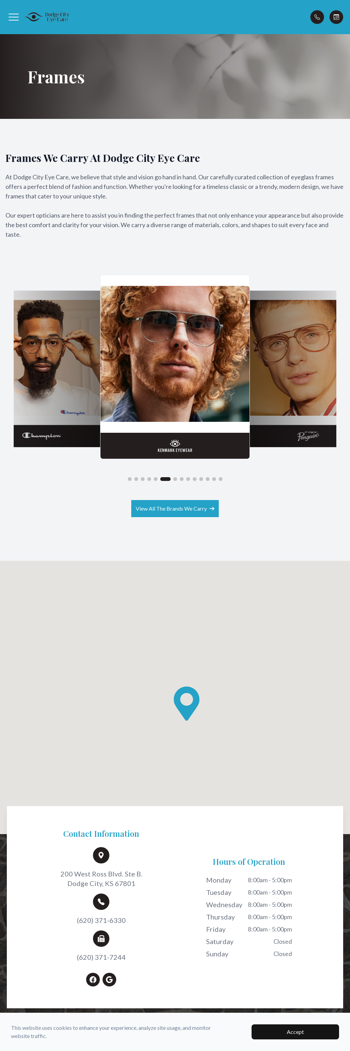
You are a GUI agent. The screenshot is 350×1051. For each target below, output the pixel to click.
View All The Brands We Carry (175, 507)
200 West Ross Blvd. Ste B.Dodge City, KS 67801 (101, 877)
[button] (14, 17)
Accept (295, 1031)
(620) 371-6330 (101, 919)
